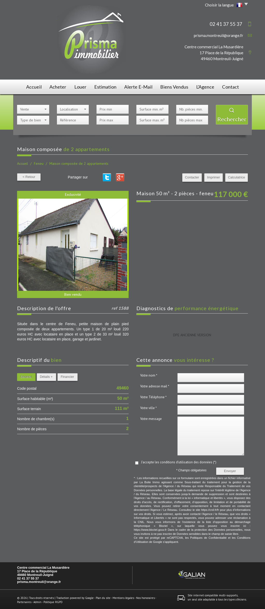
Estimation (107, 86)
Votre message (151, 417)
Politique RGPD (53, 600)
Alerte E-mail (140, 86)
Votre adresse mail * (154, 384)
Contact (234, 86)
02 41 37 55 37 (28, 577)
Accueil (30, 86)
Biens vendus (175, 86)
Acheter (56, 86)
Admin (37, 600)
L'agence (207, 86)
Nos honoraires (145, 596)
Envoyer (230, 469)
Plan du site (103, 596)
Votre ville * (148, 406)
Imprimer (213, 176)
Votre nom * (148, 374)
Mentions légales (123, 596)
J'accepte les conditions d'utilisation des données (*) (178, 460)
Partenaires (24, 600)
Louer (80, 86)
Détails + (46, 375)
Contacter (192, 176)
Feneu (38, 162)
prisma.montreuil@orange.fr (218, 35)
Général (26, 375)
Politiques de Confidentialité (208, 536)
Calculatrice (236, 176)
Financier (67, 375)
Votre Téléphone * (153, 395)
